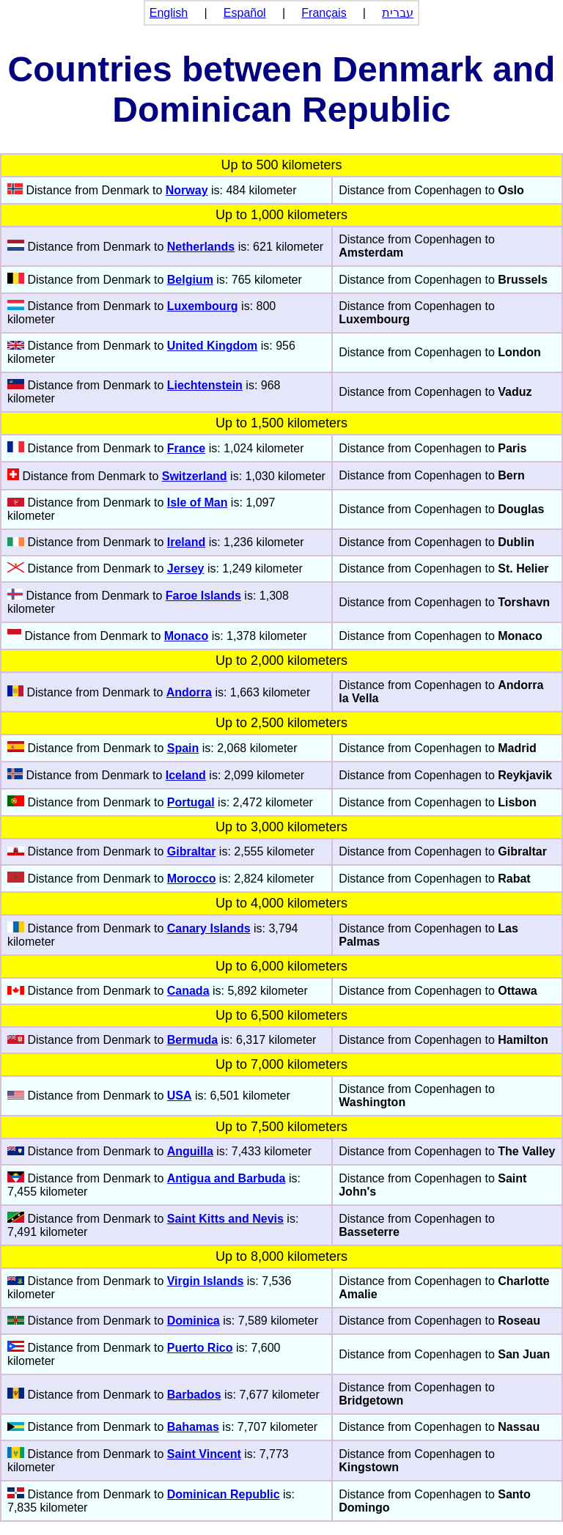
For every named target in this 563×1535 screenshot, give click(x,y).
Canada (188, 990)
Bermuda (192, 1040)
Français (323, 13)
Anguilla (190, 1151)
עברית (397, 13)
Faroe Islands (203, 595)
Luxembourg (202, 306)
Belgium (190, 279)
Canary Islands (209, 928)
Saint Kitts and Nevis (225, 1218)
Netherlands (201, 246)
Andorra (189, 692)
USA (179, 1095)
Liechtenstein (205, 385)
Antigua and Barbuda (226, 1178)
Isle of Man (197, 502)
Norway (187, 190)
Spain (183, 748)
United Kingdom (212, 345)
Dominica (193, 1320)
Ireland (186, 542)
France (186, 448)
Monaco (186, 636)
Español (245, 13)
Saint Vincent (204, 1454)
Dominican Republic (223, 1494)
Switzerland (194, 476)
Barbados (194, 1394)
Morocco (191, 878)
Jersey (186, 568)
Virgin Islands (205, 1281)
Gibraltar (191, 851)
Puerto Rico (200, 1347)
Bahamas (193, 1427)
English (169, 13)
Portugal (191, 802)
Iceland (186, 775)
